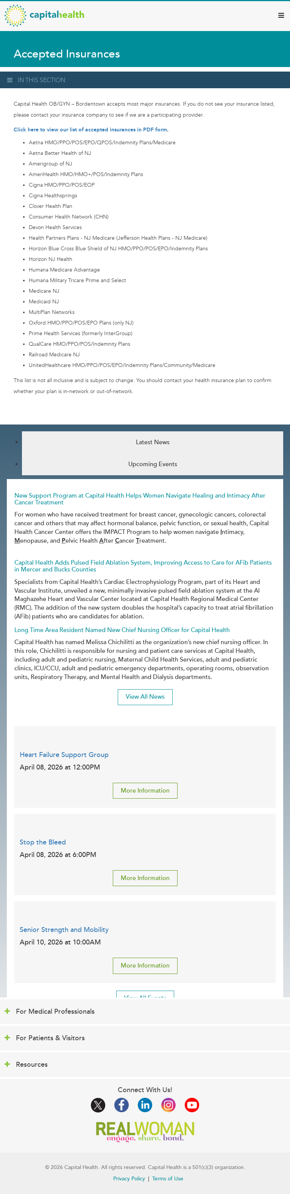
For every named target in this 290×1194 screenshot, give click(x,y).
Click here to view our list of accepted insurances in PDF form (90, 129)
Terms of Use (167, 1178)
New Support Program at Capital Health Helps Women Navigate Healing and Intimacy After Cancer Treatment (139, 499)
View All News (145, 697)
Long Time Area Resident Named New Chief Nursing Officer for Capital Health (122, 630)
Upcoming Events (152, 464)
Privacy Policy (129, 1178)
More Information (145, 790)
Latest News (153, 442)
